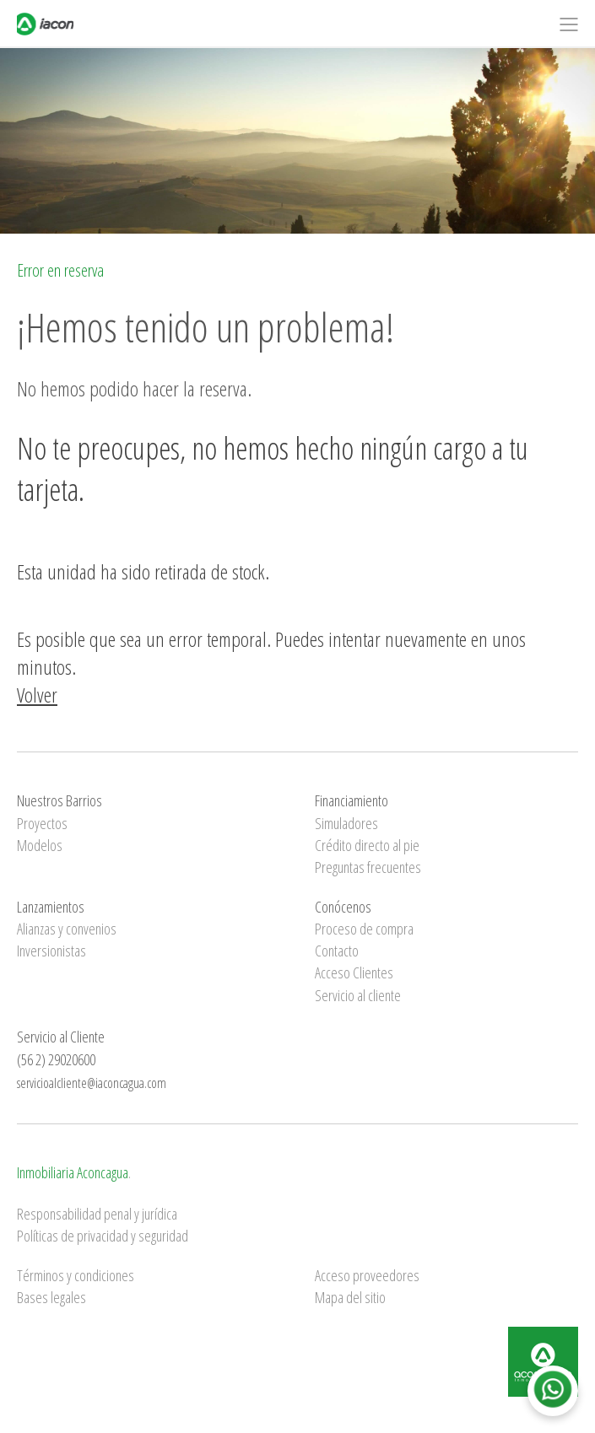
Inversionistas (51, 950)
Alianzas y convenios (66, 929)
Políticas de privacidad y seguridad (102, 1236)
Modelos (39, 845)
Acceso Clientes (354, 972)
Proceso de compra (364, 929)
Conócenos (343, 907)
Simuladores (346, 823)
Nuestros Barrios (59, 800)
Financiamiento (351, 800)
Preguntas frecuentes (368, 867)
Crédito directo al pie (367, 845)
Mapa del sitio (350, 1297)
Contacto (337, 950)
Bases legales (51, 1297)
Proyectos (42, 823)
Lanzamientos (50, 907)
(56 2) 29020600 (56, 1059)
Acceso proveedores (367, 1275)
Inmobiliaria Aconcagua (72, 1172)
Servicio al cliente (358, 995)
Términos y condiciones (75, 1275)
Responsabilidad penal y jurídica (97, 1214)
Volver (37, 694)
